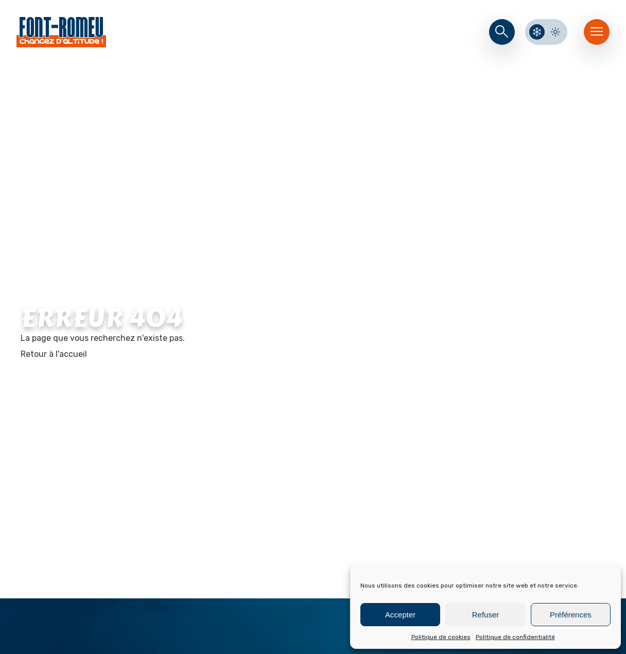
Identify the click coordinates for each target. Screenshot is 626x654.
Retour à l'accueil (54, 354)
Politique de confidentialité (515, 637)
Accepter (400, 614)
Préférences (571, 614)
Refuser (485, 614)
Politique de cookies (441, 637)
